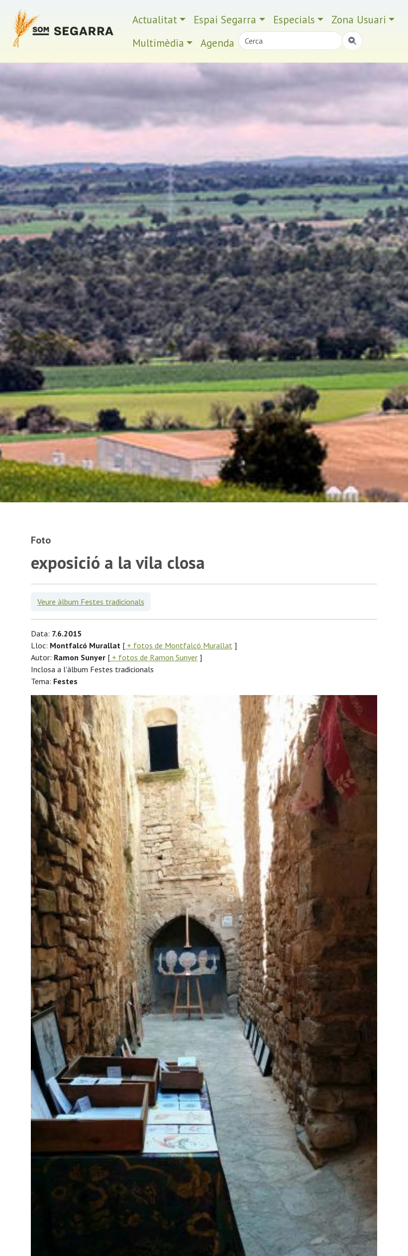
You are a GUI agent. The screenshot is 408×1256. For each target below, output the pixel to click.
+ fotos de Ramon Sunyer (154, 657)
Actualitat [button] (154, 19)
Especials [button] (294, 19)
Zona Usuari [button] (358, 19)
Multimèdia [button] (158, 43)
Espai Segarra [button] (225, 19)
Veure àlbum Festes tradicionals (90, 602)
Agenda (217, 43)
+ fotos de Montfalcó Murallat (178, 645)
